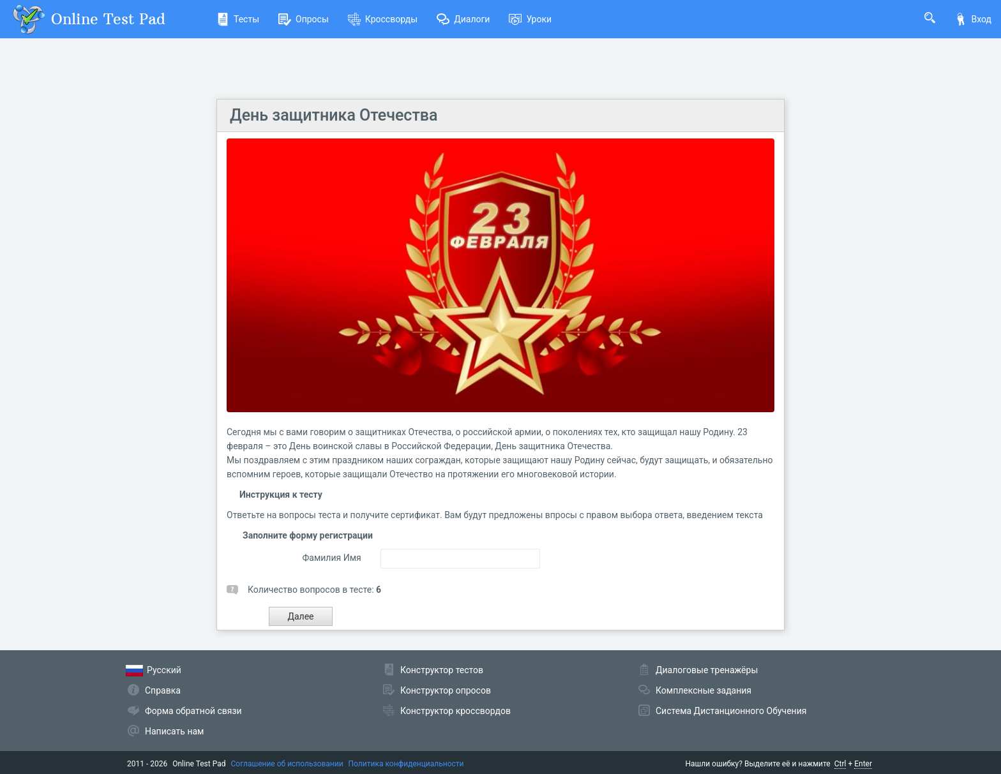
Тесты (237, 19)
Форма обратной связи (193, 711)
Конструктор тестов (441, 670)
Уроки (530, 19)
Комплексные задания (703, 690)
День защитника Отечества (334, 115)
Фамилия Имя (331, 558)
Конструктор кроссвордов (455, 711)
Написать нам (174, 731)
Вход (972, 19)
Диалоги (463, 19)
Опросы (303, 19)
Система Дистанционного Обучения (731, 711)
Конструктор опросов (445, 690)
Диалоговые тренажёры (707, 670)
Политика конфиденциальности (406, 763)
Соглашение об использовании (287, 763)
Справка (163, 690)
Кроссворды (383, 19)
